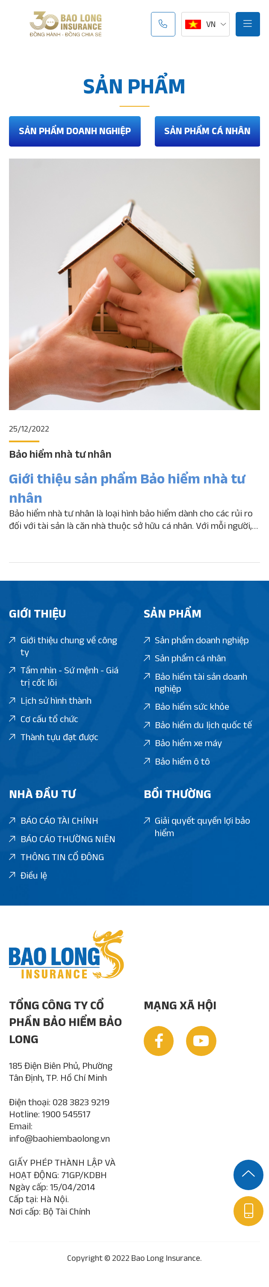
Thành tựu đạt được (53, 737)
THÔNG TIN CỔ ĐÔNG (56, 857)
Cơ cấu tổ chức (43, 719)
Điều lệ (28, 876)
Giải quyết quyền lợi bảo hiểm (197, 827)
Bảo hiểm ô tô (177, 762)
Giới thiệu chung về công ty (63, 647)
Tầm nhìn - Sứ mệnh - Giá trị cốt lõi (63, 677)
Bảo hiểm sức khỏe (187, 707)
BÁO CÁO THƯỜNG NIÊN (62, 839)
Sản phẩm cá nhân (207, 131)
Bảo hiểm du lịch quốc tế (198, 725)
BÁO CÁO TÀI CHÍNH (53, 821)
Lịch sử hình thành (50, 701)
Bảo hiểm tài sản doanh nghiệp (196, 683)
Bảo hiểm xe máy (183, 743)
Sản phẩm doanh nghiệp (75, 131)
